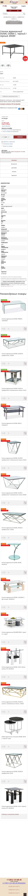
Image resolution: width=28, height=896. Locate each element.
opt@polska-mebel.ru (14, 889)
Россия (14, 3)
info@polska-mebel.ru (10, 17)
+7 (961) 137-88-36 (14, 880)
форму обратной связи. (9, 286)
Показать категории (14, 22)
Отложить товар (8, 143)
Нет (10, 10)
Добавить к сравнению (9, 141)
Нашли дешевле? (6, 126)
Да (18, 10)
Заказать (20, 137)
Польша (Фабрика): (7, 131)
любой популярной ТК (16, 151)
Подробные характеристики (10, 96)
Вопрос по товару (7, 146)
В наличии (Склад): (7, 129)
